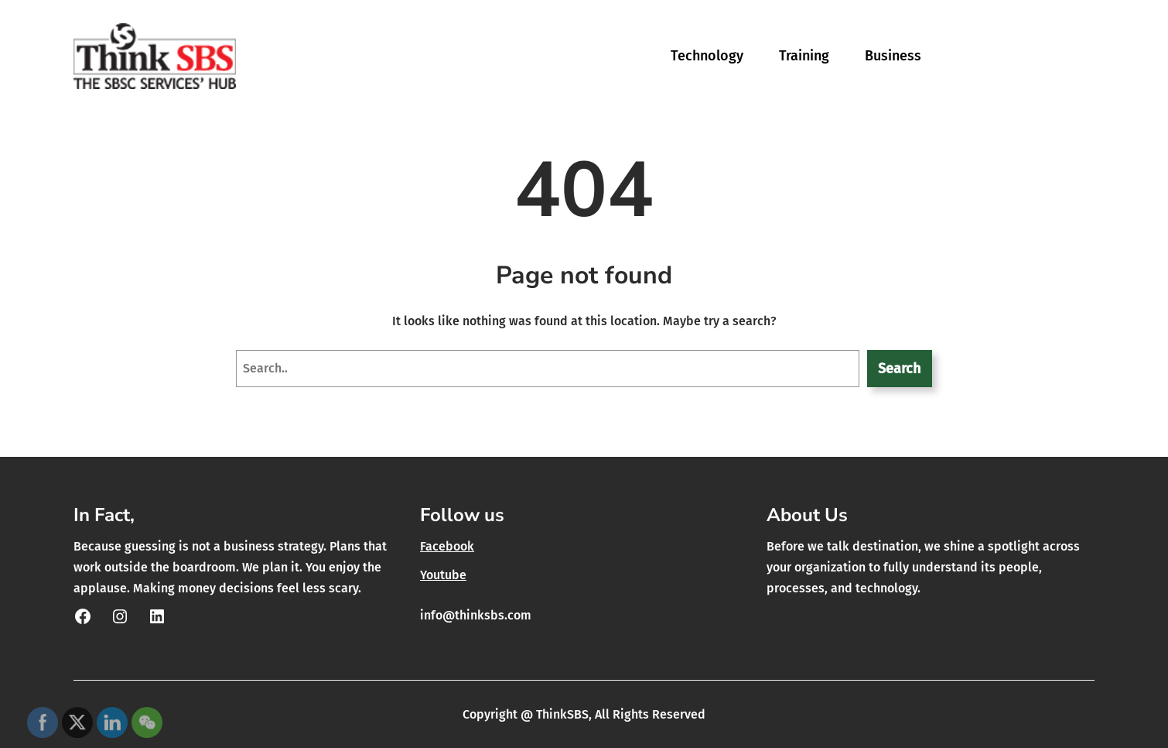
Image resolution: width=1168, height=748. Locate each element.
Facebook (447, 546)
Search (899, 368)
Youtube (443, 575)
